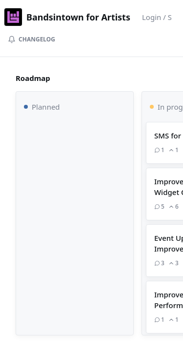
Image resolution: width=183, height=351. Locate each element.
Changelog (31, 39)
